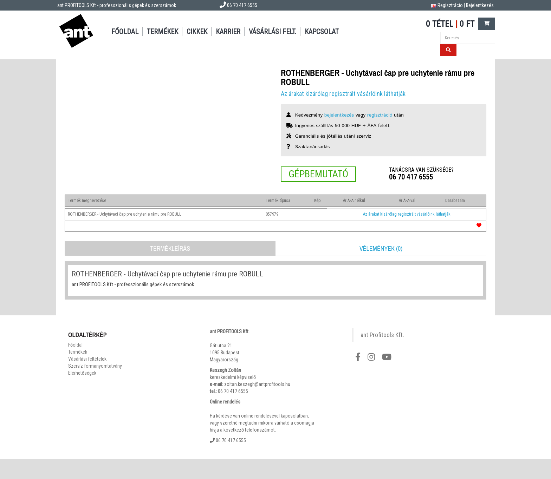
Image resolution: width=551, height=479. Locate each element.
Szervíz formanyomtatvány (95, 366)
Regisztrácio (450, 5)
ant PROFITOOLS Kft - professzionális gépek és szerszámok (116, 5)
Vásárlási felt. (272, 31)
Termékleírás (170, 248)
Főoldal (124, 31)
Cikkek (197, 31)
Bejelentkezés (480, 5)
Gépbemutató (318, 174)
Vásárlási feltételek (87, 359)
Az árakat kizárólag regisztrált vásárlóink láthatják (343, 93)
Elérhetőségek (82, 373)
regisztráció (380, 115)
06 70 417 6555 (411, 177)
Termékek (162, 31)
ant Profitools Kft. (382, 335)
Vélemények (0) (380, 248)
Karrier (228, 31)
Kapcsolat (322, 31)
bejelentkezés (339, 115)
